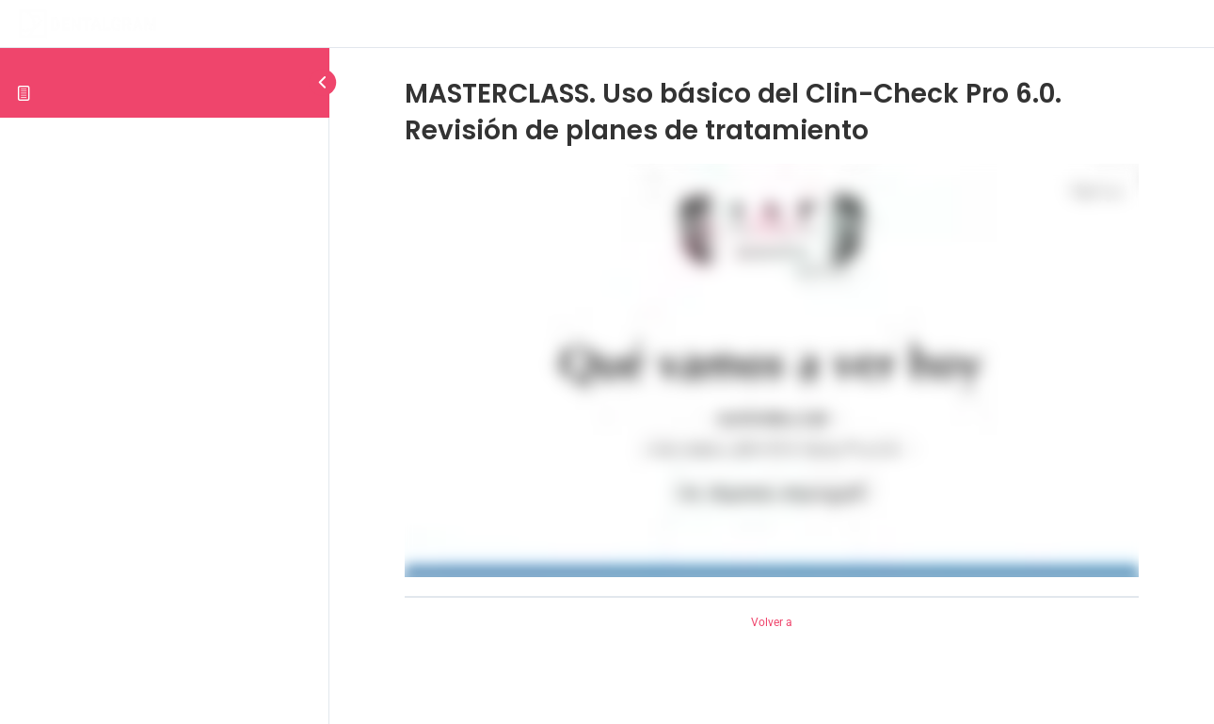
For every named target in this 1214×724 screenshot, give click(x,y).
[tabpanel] (772, 370)
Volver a (771, 622)
